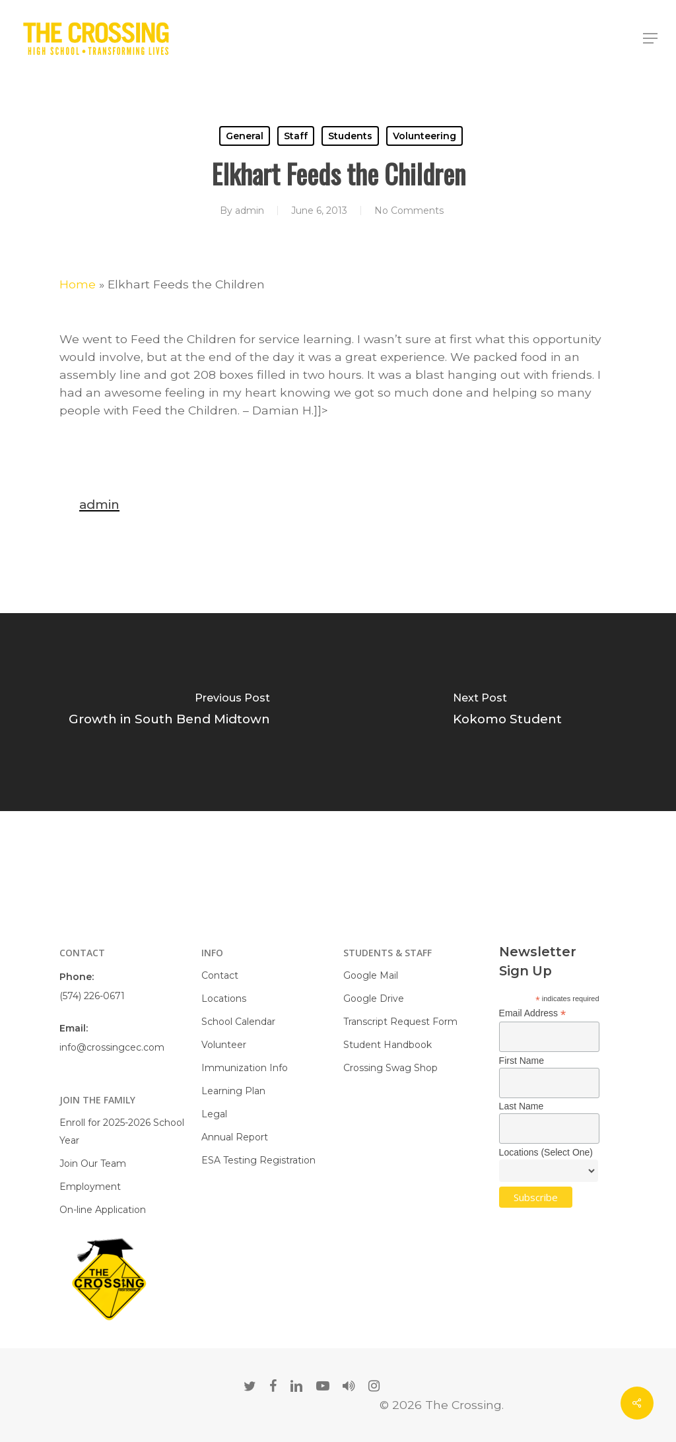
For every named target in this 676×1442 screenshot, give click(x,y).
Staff (296, 136)
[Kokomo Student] (507, 712)
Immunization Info (244, 1068)
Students (350, 136)
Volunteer (223, 1045)
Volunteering (424, 136)
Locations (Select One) (546, 1152)
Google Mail (370, 975)
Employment (90, 1187)
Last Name (521, 1106)
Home (77, 284)
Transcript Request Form (400, 1022)
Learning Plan (233, 1091)
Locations (223, 998)
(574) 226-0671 (92, 996)
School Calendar (238, 1022)
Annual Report (234, 1137)
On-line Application (102, 1210)
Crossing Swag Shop (390, 1068)
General (244, 136)
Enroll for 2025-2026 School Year (121, 1131)
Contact (219, 975)
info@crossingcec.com (111, 1047)
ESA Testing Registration (258, 1160)
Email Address (532, 1013)
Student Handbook (387, 1045)
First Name (521, 1060)
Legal (214, 1114)
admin (249, 210)
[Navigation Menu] (650, 38)
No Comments (409, 210)
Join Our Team (92, 1163)
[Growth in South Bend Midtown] (169, 712)
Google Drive (373, 998)
